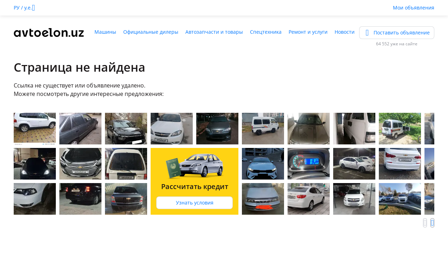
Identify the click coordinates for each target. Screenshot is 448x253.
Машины (105, 31)
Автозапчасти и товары (214, 31)
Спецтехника (266, 31)
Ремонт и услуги (308, 31)
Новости (345, 31)
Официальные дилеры (150, 31)
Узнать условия (194, 202)
